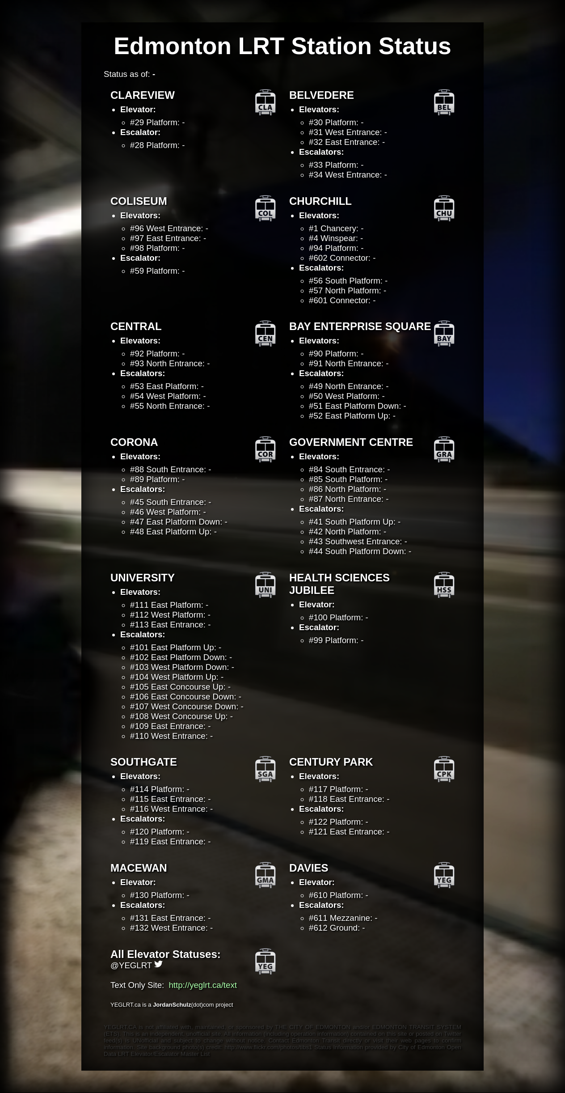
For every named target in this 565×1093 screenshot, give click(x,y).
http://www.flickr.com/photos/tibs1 (269, 1047)
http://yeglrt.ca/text (202, 985)
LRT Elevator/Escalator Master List (164, 1054)
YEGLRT (141, 965)
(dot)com (184, 1004)
